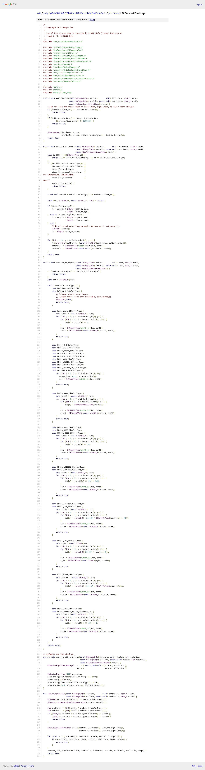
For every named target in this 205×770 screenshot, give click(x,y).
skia (39, 13)
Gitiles (16, 766)
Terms (31, 766)
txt (193, 766)
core (116, 13)
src (110, 13)
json (200, 766)
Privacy (23, 766)
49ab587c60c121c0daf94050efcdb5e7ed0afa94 (76, 13)
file (92, 20)
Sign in (199, 4)
